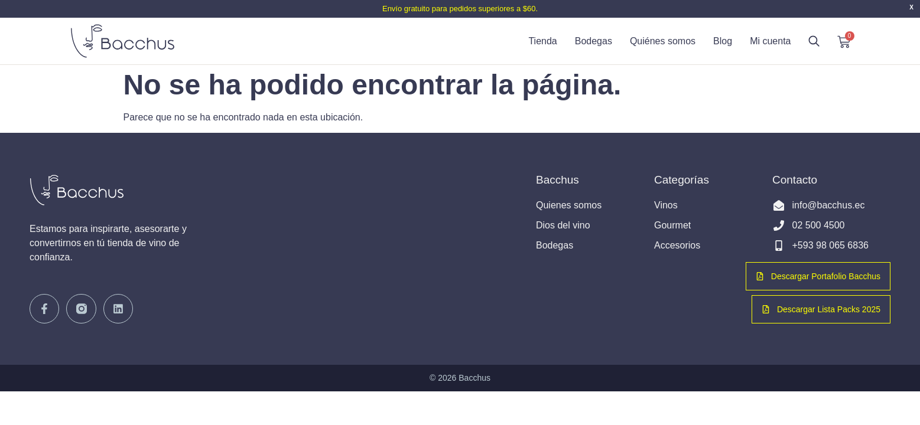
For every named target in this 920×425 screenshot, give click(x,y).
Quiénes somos (662, 41)
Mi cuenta (770, 41)
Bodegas (593, 41)
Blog (722, 41)
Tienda (542, 41)
